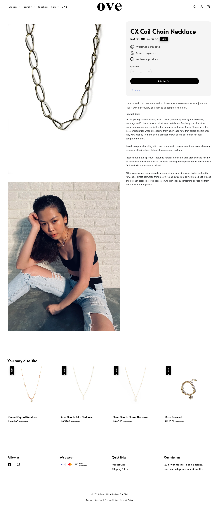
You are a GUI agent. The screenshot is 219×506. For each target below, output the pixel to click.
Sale (53, 6)
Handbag (43, 6)
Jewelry (28, 6)
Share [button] (135, 89)
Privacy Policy (111, 499)
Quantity (134, 66)
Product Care (118, 464)
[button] (194, 7)
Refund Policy (126, 499)
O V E (64, 6)
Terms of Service (94, 499)
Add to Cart (164, 81)
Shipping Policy (120, 469)
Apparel (13, 6)
